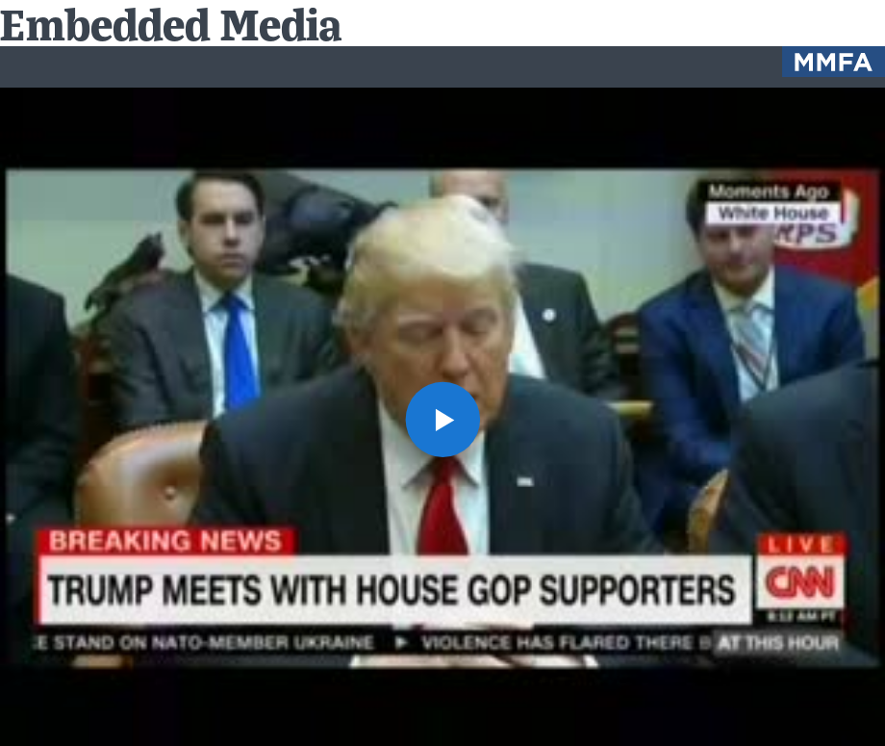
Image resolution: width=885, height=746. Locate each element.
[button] (442, 419)
